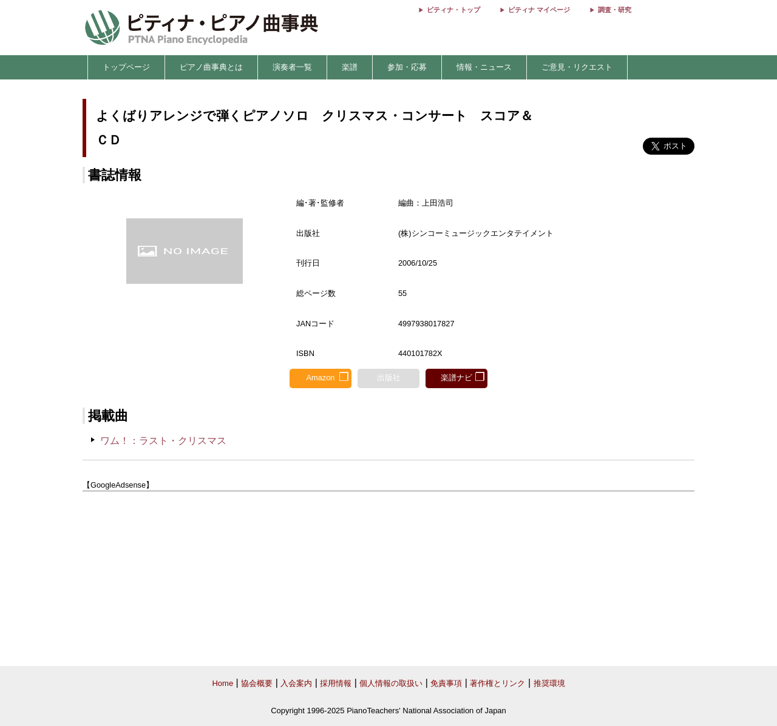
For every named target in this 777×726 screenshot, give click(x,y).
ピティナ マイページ (539, 9)
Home (222, 683)
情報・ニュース (484, 67)
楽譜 (350, 67)
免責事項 (446, 683)
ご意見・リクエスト (576, 67)
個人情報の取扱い (390, 683)
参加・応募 (407, 67)
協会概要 (257, 683)
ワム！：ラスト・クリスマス (163, 440)
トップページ (126, 67)
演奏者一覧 (292, 67)
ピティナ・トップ (453, 9)
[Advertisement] (388, 579)
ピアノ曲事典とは (211, 67)
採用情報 (335, 683)
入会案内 (296, 683)
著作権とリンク (497, 683)
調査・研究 (614, 9)
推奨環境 (549, 683)
